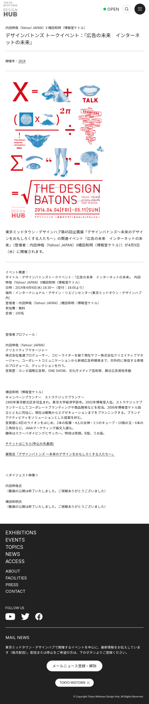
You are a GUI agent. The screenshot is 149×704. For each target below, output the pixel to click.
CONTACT (15, 591)
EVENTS (15, 540)
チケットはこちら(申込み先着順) (29, 443)
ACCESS (15, 561)
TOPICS (14, 547)
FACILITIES (16, 577)
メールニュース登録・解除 (74, 665)
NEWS (12, 554)
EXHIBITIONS (20, 532)
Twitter (27, 616)
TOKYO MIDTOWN (72, 682)
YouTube (12, 616)
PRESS (11, 584)
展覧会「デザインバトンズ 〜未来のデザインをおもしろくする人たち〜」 (60, 454)
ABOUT (12, 571)
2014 (22, 61)
